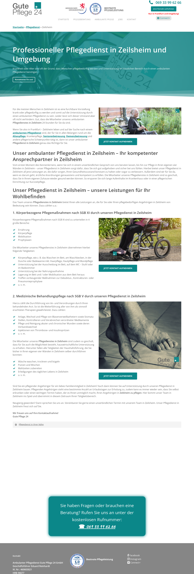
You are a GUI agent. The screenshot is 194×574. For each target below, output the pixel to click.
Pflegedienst (33, 27)
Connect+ (164, 18)
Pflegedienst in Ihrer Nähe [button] (29, 424)
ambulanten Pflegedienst (27, 132)
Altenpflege (19, 136)
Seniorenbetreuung (54, 136)
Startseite (18, 27)
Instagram (134, 559)
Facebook (133, 555)
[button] (24, 79)
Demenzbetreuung (76, 136)
